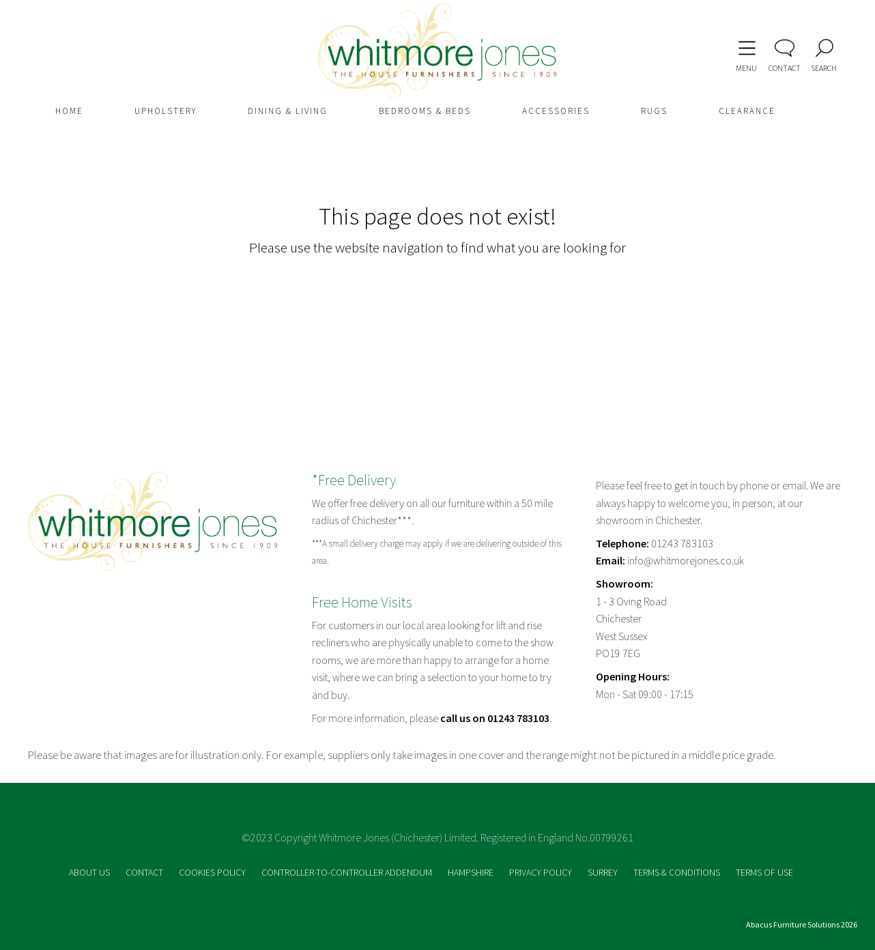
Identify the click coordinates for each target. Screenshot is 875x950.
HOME (69, 111)
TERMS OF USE (764, 872)
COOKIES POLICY (213, 872)
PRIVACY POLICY (541, 872)
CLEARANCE (747, 111)
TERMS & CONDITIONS (677, 872)
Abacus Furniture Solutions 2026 (801, 924)
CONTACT (145, 872)
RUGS (654, 111)
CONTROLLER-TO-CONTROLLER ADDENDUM (347, 872)
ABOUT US (90, 872)
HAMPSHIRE (472, 872)
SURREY (604, 872)
